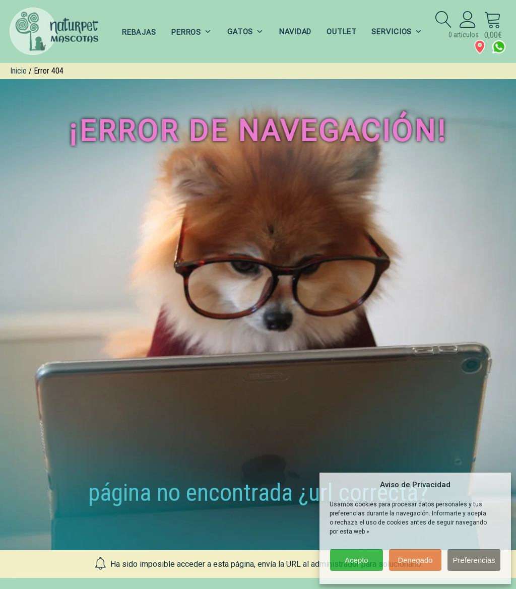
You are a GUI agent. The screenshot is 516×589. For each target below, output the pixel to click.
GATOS (245, 32)
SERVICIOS (398, 32)
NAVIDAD (295, 31)
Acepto (356, 560)
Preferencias (474, 560)
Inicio (18, 71)
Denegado (415, 560)
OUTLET (342, 31)
